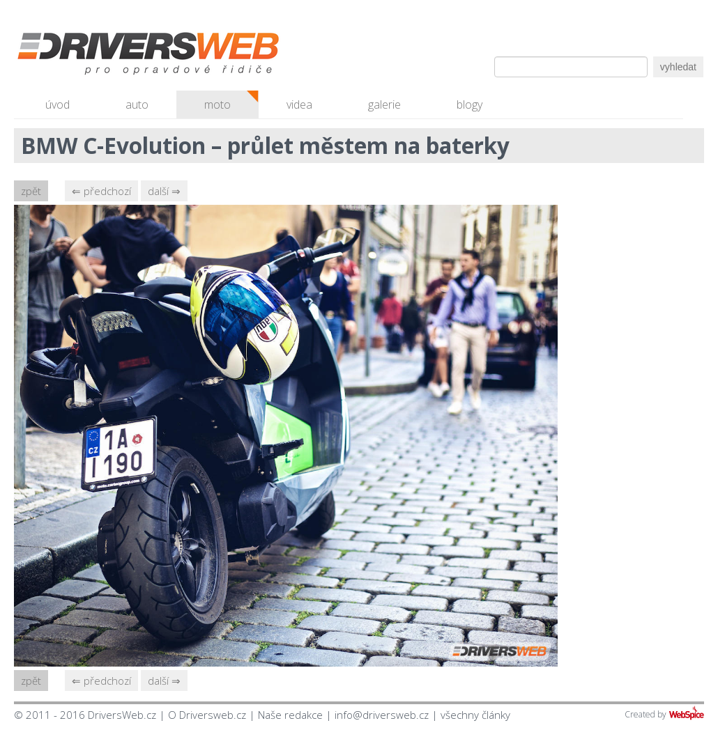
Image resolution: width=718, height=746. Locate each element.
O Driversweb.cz (207, 715)
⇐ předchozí (101, 191)
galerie (384, 104)
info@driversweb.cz (382, 715)
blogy (469, 104)
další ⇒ (164, 191)
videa (299, 104)
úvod (57, 104)
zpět (31, 191)
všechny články (475, 715)
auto (136, 104)
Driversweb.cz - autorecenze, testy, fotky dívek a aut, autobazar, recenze (118, 56)
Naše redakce (290, 715)
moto (217, 104)
